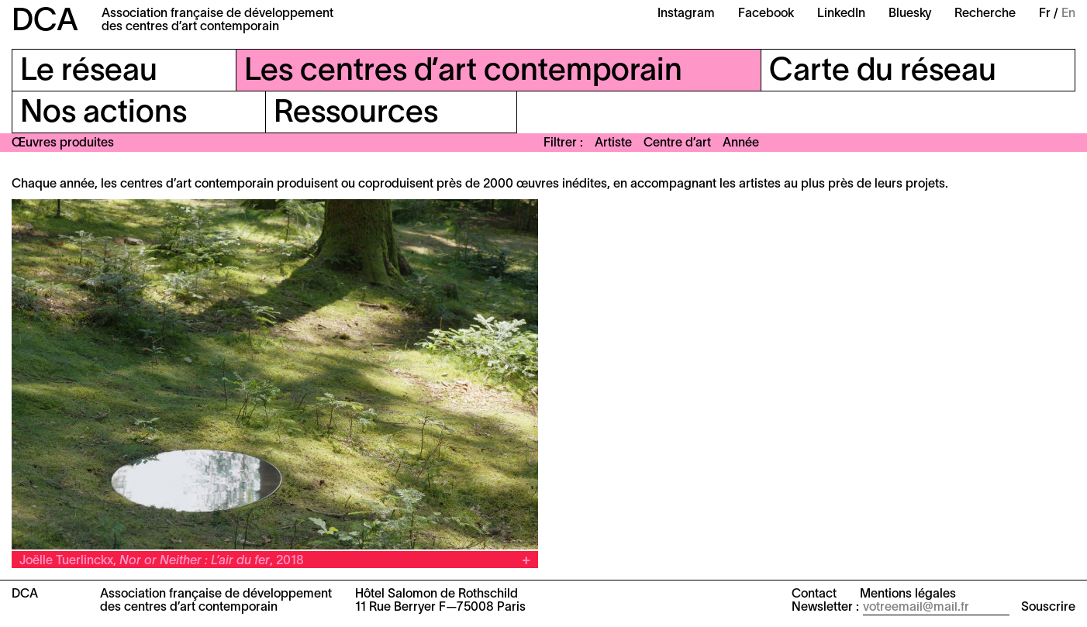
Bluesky (910, 14)
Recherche (985, 14)
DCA (45, 22)
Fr (1045, 14)
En (1068, 14)
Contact (814, 594)
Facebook (766, 14)
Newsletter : (825, 607)
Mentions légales (908, 594)
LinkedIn (841, 14)
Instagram (686, 14)
